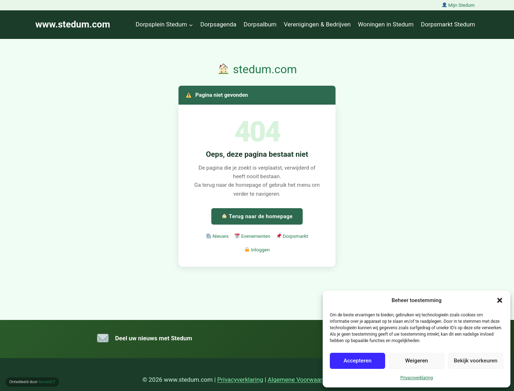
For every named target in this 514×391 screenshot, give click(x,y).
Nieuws (217, 236)
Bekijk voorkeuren (475, 360)
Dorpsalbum (260, 24)
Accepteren (357, 360)
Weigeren (416, 360)
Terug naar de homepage (257, 216)
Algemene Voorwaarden (300, 379)
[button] (499, 300)
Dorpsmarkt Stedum (448, 24)
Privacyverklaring (416, 377)
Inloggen (257, 249)
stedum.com (257, 69)
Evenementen (253, 236)
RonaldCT (47, 382)
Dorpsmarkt (292, 236)
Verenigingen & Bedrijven (317, 24)
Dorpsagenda (218, 24)
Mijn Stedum (458, 5)
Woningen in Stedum (386, 24)
